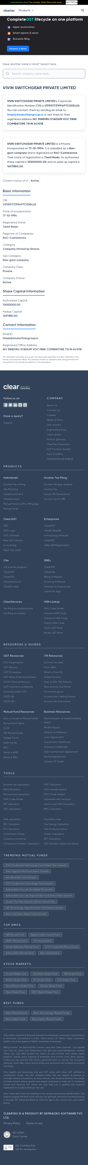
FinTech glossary (56, 439)
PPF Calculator (52, 784)
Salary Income (52, 677)
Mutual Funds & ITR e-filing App (21, 503)
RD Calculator (11, 824)
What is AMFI (10, 752)
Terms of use (34, 1123)
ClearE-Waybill (52, 530)
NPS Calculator (53, 808)
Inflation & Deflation (55, 732)
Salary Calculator (54, 833)
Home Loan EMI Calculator (59, 804)
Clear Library (54, 434)
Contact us (53, 410)
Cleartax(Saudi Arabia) (60, 458)
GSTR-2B (8, 696)
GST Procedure (12, 672)
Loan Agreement (54, 737)
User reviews (54, 424)
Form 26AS (50, 667)
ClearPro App (11, 586)
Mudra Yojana (52, 727)
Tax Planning (10, 489)
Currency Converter (14, 838)
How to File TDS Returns (58, 681)
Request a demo (18, 48)
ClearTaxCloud (12, 581)
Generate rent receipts (57, 799)
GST (5, 525)
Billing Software (53, 576)
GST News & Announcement (19, 677)
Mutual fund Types (13, 723)
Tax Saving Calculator (56, 824)
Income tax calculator (16, 784)
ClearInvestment (13, 494)
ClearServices (11, 499)
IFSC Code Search (54, 794)
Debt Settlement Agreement (61, 751)
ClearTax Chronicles (58, 444)
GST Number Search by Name (61, 843)
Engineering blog (56, 429)
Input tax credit (12, 550)
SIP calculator (11, 804)
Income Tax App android (58, 484)
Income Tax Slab (53, 662)
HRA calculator (12, 819)
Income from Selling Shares (60, 696)
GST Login (9, 530)
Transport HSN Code (55, 618)
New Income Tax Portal (57, 686)
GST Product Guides (59, 449)
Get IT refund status (55, 829)
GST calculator (12, 808)
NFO (5, 747)
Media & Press (55, 420)
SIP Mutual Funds (13, 733)
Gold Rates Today (14, 833)
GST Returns (10, 667)
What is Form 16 (53, 672)
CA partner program (15, 567)
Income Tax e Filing (14, 484)
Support (8, 422)
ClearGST (49, 525)
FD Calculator (11, 829)
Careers (51, 415)
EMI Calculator (11, 789)
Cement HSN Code (55, 613)
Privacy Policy (11, 1123)
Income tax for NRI (54, 499)
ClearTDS (49, 540)
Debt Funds (10, 742)
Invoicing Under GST (15, 691)
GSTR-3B (8, 701)
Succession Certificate (57, 742)
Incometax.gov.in (53, 691)
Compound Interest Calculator (21, 843)
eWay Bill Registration (56, 545)
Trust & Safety (55, 454)
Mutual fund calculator (16, 794)
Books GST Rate (53, 632)
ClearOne (49, 572)
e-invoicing (9, 545)
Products (27, 10)
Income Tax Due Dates (57, 701)
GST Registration (13, 662)
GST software (11, 535)
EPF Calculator (52, 838)
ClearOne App (52, 591)
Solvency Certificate (56, 746)
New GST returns (13, 540)
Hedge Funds (11, 737)
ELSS (6, 728)
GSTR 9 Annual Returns (16, 681)
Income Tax (50, 489)
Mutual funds (10, 508)
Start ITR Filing (72, 2)
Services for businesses (57, 586)
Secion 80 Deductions (57, 494)
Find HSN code (52, 819)
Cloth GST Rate (53, 627)
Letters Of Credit (54, 761)
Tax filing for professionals (18, 608)
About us (52, 405)
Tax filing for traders (14, 613)
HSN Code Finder (54, 608)
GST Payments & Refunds (18, 686)
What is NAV (10, 757)
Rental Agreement (55, 756)
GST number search (55, 789)
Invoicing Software (54, 581)
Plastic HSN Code (54, 623)
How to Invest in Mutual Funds (20, 718)
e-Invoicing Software (56, 535)
